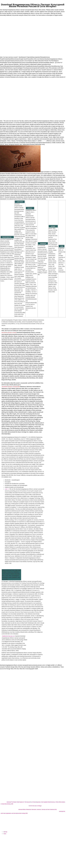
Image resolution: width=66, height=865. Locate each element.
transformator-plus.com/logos (35, 805)
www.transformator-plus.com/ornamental (10, 386)
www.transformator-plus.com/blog (9, 332)
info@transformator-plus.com (8, 636)
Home (4, 833)
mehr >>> (7, 489)
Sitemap (5, 831)
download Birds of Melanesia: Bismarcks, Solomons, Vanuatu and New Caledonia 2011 (37, 809)
